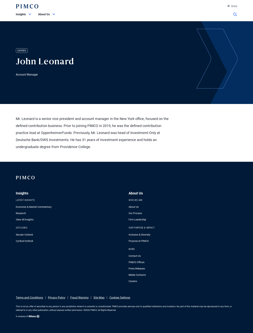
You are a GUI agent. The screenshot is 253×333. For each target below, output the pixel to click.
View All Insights (25, 219)
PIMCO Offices (136, 262)
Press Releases (137, 268)
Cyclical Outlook (24, 241)
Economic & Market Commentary (34, 206)
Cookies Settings (119, 297)
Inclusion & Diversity (139, 234)
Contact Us (135, 255)
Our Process (135, 213)
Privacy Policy (56, 297)
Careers (133, 281)
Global (232, 6)
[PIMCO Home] (27, 6)
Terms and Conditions (29, 297)
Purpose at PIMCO (139, 241)
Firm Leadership (137, 219)
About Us (134, 206)
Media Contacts (137, 274)
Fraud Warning (79, 297)
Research (21, 213)
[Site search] (235, 17)
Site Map (99, 297)
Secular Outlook (24, 234)
